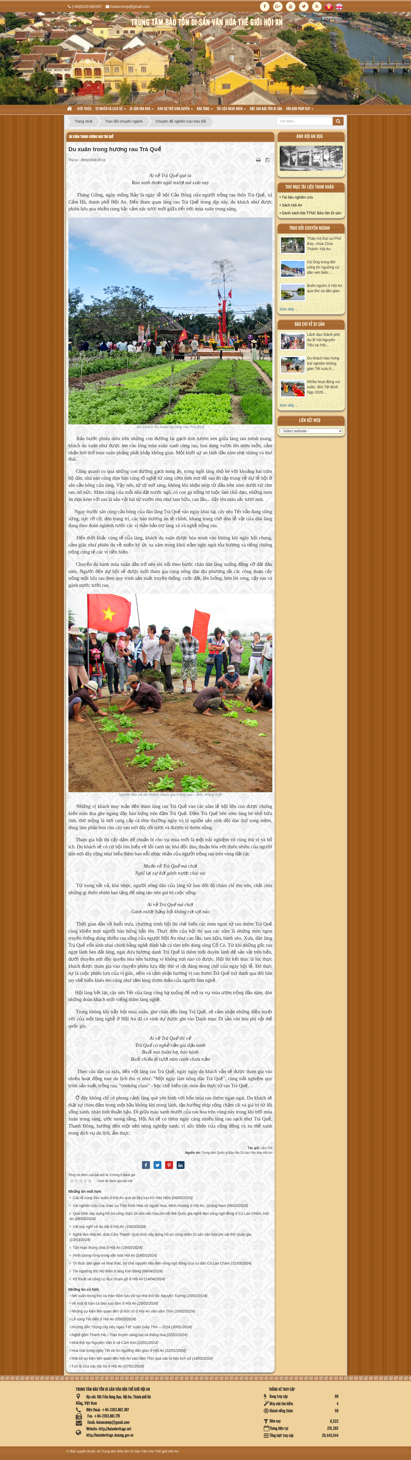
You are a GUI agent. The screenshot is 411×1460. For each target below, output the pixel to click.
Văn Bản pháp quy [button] (299, 110)
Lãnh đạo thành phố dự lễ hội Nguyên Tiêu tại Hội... (323, 339)
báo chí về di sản (310, 324)
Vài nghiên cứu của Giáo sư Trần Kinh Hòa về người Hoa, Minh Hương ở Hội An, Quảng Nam (149, 1206)
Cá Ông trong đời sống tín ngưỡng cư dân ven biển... (323, 267)
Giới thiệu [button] (84, 109)
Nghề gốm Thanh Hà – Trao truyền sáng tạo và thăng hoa (119, 1335)
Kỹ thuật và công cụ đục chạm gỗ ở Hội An (108, 1279)
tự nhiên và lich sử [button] (110, 110)
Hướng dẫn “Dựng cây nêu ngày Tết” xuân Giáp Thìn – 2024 (121, 1327)
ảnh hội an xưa (309, 136)
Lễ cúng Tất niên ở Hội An (93, 1319)
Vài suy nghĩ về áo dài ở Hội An (98, 1226)
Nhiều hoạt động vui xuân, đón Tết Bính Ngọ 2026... (323, 387)
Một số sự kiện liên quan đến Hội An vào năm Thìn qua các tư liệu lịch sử (131, 1358)
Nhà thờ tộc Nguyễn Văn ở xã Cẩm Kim (104, 1343)
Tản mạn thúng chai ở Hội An (97, 1247)
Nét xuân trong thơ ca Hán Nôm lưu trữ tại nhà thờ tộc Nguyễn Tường (129, 1296)
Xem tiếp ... (289, 309)
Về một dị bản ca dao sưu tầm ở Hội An (104, 1303)
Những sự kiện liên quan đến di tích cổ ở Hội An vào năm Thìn (122, 1311)
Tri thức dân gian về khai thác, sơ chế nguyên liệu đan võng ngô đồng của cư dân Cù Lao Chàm (151, 1263)
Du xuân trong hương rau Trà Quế (91, 137)
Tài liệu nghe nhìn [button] (231, 110)
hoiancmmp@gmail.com (130, 6)
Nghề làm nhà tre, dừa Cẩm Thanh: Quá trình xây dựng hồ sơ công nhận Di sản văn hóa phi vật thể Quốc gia (162, 1234)
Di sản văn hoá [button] (142, 110)
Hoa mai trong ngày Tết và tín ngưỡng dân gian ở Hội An (118, 1350)
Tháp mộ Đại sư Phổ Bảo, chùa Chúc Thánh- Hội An (324, 243)
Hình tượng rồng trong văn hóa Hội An (104, 1255)
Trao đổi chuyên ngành (309, 228)
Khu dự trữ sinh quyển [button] (175, 110)
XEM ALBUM (311, 159)
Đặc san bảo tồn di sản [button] (266, 109)
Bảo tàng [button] (205, 110)
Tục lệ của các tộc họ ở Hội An (97, 1366)
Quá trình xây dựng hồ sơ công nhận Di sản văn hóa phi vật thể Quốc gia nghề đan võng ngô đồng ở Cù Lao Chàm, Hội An (169, 1216)
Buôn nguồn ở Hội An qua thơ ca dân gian (324, 288)
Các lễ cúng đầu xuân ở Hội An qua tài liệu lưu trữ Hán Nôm (122, 1198)
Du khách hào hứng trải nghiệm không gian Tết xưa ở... (323, 363)
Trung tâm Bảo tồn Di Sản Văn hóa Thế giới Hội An (140, 1451)
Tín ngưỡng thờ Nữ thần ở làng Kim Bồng (107, 1271)
